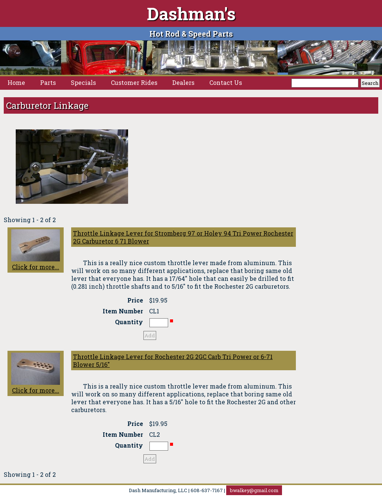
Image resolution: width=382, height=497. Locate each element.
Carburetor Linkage (47, 105)
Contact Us (225, 82)
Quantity (129, 322)
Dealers (183, 82)
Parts (48, 82)
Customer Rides (134, 82)
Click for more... (35, 250)
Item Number (123, 311)
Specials (83, 82)
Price (135, 300)
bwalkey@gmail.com (254, 490)
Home (16, 82)
